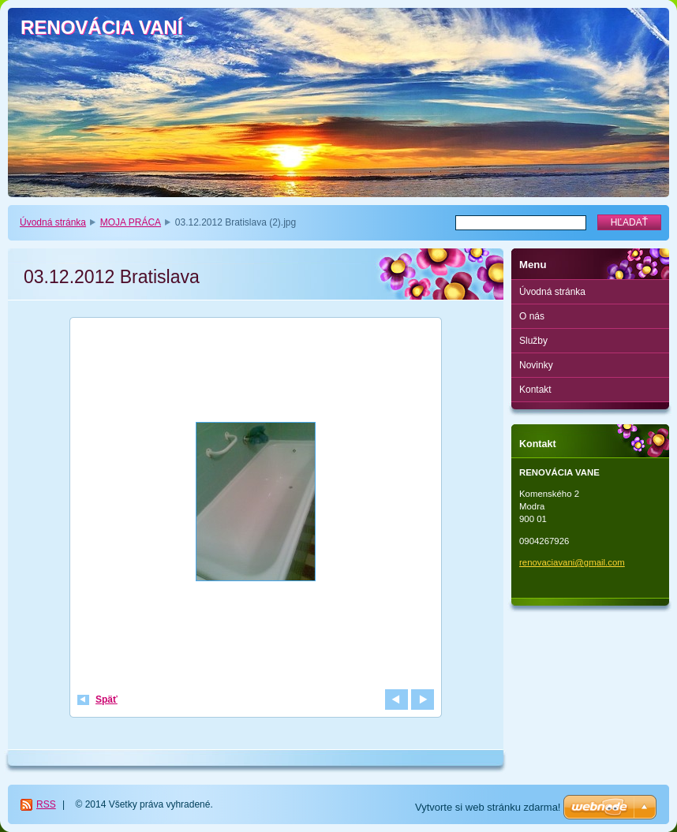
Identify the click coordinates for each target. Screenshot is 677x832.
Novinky (536, 365)
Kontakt (535, 389)
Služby (533, 340)
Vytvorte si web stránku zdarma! (487, 807)
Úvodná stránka (53, 222)
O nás (531, 316)
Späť (106, 699)
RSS (46, 804)
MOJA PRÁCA (130, 222)
